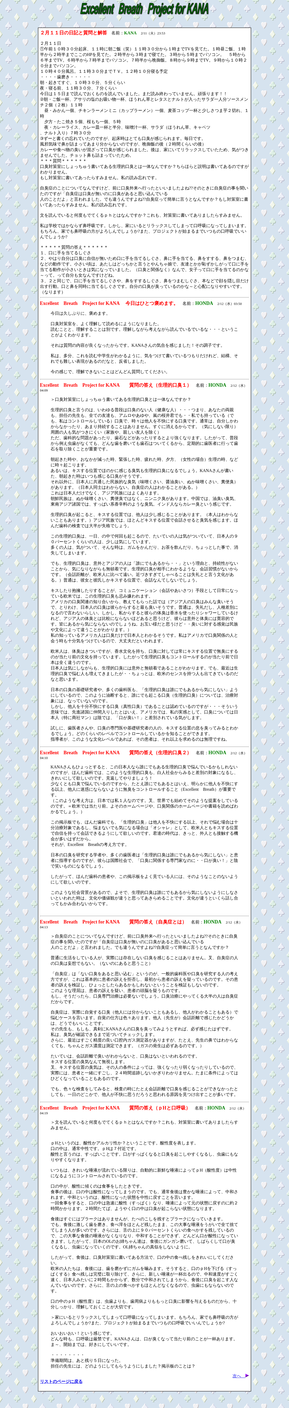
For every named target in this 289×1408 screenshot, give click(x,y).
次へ (241, 1376)
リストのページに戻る (61, 1381)
